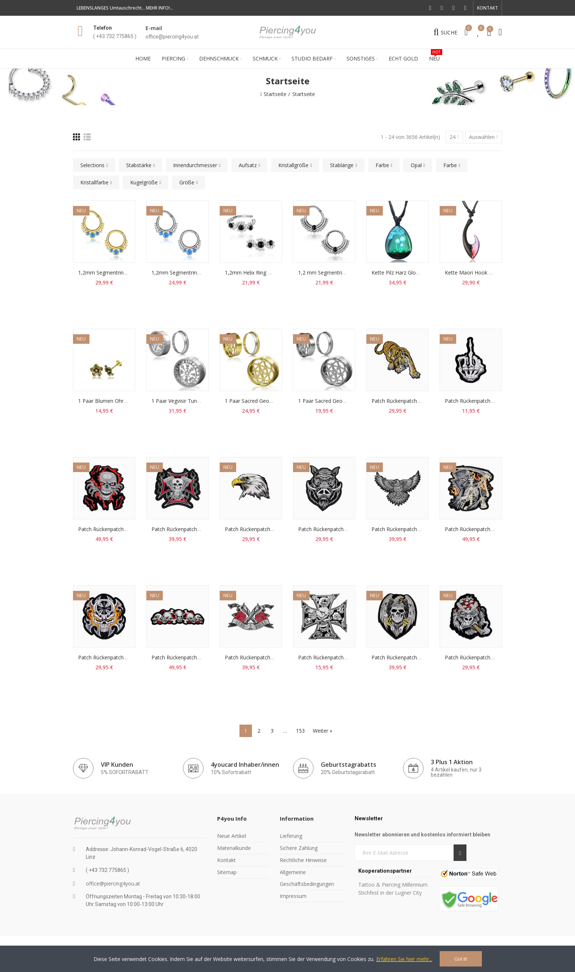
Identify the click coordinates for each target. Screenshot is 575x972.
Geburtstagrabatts (348, 765)
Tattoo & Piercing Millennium (393, 884)
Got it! (460, 959)
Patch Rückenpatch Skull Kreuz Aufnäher (346, 657)
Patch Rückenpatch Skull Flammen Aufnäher (130, 529)
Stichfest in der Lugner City (390, 892)
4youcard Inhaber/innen (245, 765)
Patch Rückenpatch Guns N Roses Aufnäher (277, 657)
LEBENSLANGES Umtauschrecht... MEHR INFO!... (125, 8)
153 (300, 730)
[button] (487, 8)
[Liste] (87, 136)
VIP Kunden (117, 765)
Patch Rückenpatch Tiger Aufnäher (412, 400)
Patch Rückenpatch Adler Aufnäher (412, 529)
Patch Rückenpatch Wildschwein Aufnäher (347, 529)
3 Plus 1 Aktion (452, 762)
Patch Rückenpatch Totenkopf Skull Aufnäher (205, 657)
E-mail (154, 28)
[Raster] (76, 136)
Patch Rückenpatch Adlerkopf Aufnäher (271, 529)
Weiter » (322, 730)
